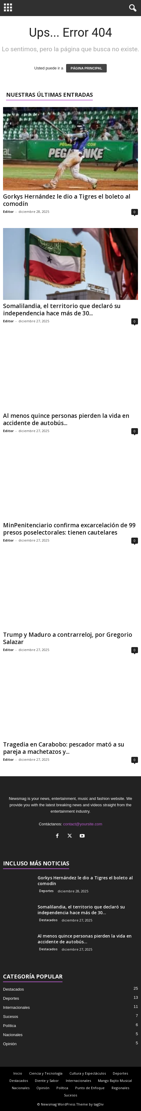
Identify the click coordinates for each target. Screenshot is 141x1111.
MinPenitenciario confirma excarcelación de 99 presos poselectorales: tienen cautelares (69, 528)
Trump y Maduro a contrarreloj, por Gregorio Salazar (67, 638)
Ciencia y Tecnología (45, 1073)
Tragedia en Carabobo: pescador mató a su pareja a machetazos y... (63, 748)
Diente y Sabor (47, 1080)
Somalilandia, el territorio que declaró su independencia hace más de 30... (62, 309)
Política (9, 1025)
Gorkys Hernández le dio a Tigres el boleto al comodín (66, 200)
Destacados (48, 920)
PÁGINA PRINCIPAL (86, 68)
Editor (8, 211)
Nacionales (12, 1034)
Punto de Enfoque (90, 1088)
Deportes (46, 891)
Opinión (10, 1044)
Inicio (17, 1073)
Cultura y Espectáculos (87, 1073)
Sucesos (10, 1016)
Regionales (120, 1088)
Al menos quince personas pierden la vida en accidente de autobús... (66, 419)
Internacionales (16, 1007)
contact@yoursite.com (82, 824)
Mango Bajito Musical (115, 1080)
